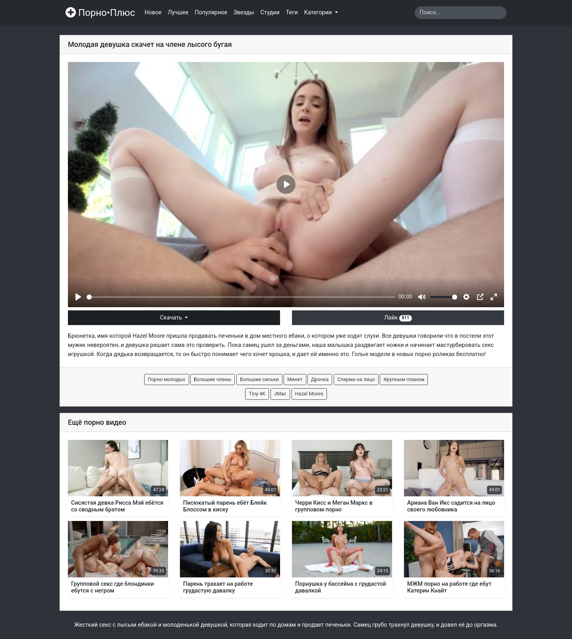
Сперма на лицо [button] (356, 379)
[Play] (78, 296)
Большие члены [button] (212, 379)
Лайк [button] (398, 317)
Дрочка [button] (320, 379)
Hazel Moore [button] (309, 394)
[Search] (460, 12)
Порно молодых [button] (167, 379)
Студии (270, 12)
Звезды (244, 12)
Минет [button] (294, 379)
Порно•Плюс (100, 12)
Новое (153, 12)
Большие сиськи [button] (259, 379)
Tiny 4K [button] (257, 394)
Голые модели (371, 354)
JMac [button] (280, 394)
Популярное (211, 12)
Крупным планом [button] (403, 379)
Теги (292, 12)
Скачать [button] (172, 317)
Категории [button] (318, 12)
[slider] (241, 297)
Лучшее (178, 12)
